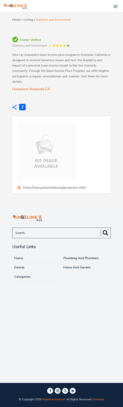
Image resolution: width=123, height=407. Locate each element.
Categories (22, 277)
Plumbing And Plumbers (81, 258)
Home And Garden (77, 267)
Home (16, 20)
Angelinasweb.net (53, 399)
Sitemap (98, 399)
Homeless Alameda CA (31, 89)
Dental (19, 267)
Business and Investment (53, 20)
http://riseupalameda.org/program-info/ (54, 187)
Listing (28, 20)
